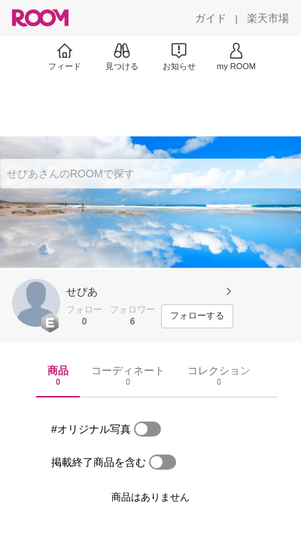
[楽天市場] (268, 18)
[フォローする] (197, 316)
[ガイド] (211, 18)
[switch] (147, 429)
